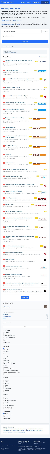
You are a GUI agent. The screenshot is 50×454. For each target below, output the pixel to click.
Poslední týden (6, 418)
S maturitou (6, 351)
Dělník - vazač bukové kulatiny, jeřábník (14, 118)
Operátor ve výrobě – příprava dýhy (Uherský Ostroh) (16, 136)
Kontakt (2, 449)
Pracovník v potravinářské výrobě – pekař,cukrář (19, 184)
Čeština (5, 385)
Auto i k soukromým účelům (9, 400)
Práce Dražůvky (15, 430)
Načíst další (25, 297)
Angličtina (6, 381)
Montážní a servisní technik (13, 176)
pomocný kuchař (10, 24)
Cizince (5, 365)
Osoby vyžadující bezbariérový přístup (11, 372)
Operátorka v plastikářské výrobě (15, 102)
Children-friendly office (8, 405)
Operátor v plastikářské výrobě (14, 109)
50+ (4, 358)
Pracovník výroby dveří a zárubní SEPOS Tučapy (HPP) (19, 237)
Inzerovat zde (36, 2)
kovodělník (3, 24)
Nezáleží (5, 348)
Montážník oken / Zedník (12, 87)
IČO (4, 339)
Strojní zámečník (10, 127)
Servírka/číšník (9, 259)
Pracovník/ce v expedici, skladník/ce (16, 96)
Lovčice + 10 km (5, 20)
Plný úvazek (6, 332)
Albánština (6, 380)
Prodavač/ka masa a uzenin (13, 211)
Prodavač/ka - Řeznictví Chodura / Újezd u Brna (19, 79)
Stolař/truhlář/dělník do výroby (14, 246)
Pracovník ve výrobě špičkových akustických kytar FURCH (22, 283)
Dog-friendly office (7, 407)
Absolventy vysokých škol (9, 363)
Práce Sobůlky (22, 430)
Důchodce (5, 367)
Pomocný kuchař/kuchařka (13, 289)
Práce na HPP (5, 314)
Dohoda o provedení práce (9, 335)
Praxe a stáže (6, 342)
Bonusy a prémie (7, 402)
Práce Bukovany (38, 429)
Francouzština (7, 388)
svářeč (18, 24)
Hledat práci (25, 41)
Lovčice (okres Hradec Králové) (10, 52)
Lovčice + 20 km (15, 20)
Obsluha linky (9, 204)
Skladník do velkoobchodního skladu (16, 169)
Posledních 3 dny (7, 416)
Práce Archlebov (7, 430)
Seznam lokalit (37, 441)
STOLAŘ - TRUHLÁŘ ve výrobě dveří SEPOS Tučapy (17, 227)
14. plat (5, 398)
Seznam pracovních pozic (23, 441)
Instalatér (8, 154)
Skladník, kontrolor (10, 198)
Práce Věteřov (31, 429)
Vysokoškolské (6, 353)
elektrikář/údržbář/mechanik (14, 252)
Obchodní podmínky (5, 448)
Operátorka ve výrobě (11, 70)
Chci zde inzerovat (43, 56)
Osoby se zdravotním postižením (10, 370)
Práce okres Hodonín (8, 432)
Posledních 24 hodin (7, 415)
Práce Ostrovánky (23, 429)
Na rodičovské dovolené (8, 369)
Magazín (23, 2)
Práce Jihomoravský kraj (19, 432)
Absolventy (6, 360)
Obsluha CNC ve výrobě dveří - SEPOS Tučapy (18, 218)
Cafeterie (6, 403)
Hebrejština (6, 390)
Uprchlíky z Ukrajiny (7, 374)
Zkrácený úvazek (7, 334)
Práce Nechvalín (14, 429)
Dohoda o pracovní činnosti (9, 337)
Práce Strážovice (31, 430)
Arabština (6, 383)
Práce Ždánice (6, 429)
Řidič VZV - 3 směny (11, 146)
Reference (29, 2)
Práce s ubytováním (7, 316)
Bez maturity (6, 349)
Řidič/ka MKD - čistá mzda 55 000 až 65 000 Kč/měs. (18, 61)
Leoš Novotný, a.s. (7, 306)
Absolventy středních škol (9, 362)
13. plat (5, 397)
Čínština (5, 387)
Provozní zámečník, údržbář (13, 191)
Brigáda (4, 318)
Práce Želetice (39, 430)
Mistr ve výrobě (9, 163)
